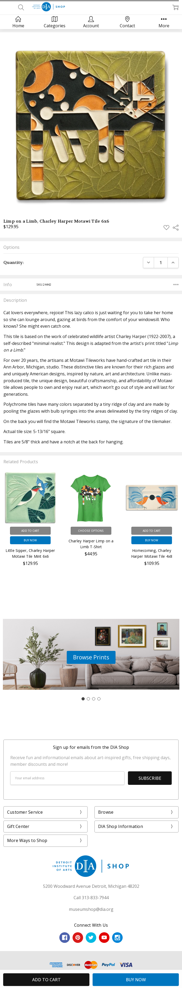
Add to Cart (30, 531)
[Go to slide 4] (98, 698)
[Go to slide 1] (83, 698)
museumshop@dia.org (91, 909)
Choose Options (91, 531)
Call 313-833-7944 (91, 898)
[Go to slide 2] (88, 698)
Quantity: (13, 262)
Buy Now (30, 540)
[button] (91, 657)
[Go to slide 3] (93, 698)
